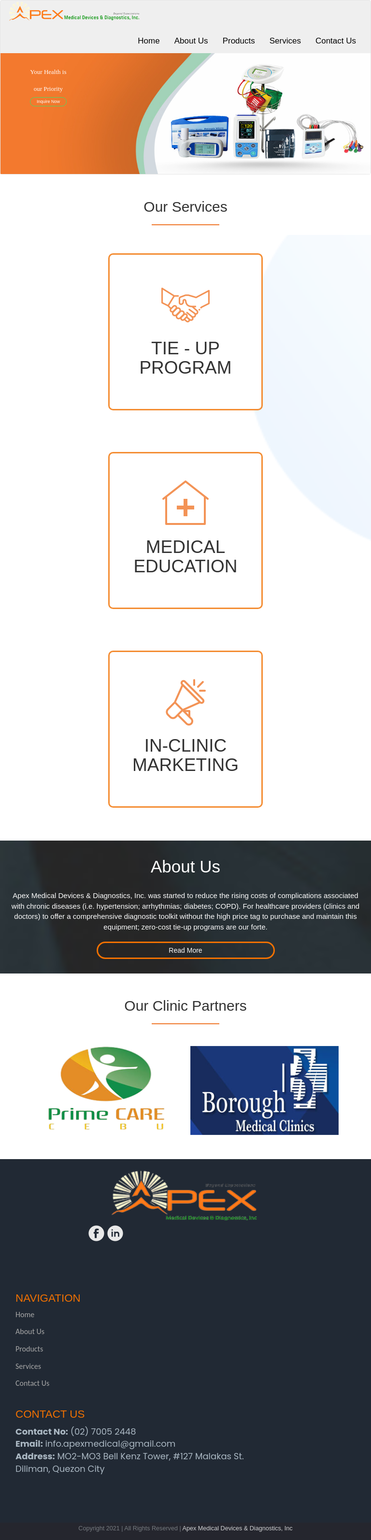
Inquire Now (48, 101)
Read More (185, 950)
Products (29, 1348)
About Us (29, 1331)
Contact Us (32, 1383)
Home (24, 1314)
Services (28, 1366)
